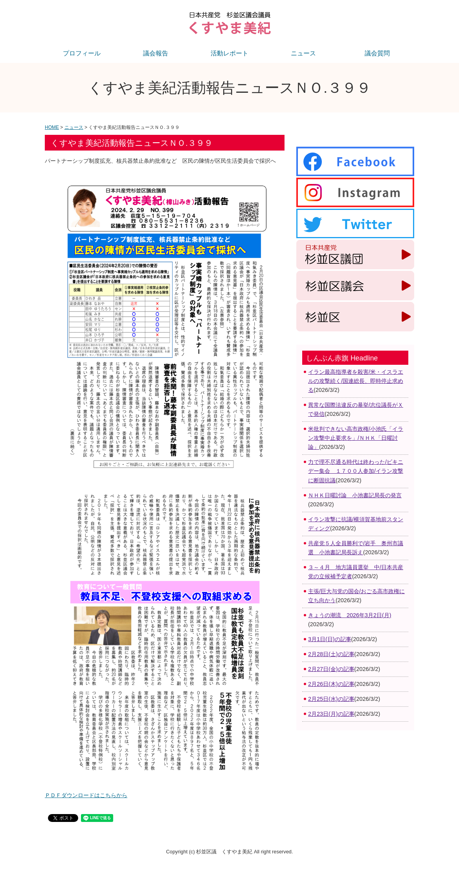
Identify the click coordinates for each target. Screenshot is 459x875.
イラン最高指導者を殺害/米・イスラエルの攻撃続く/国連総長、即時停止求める (355, 381)
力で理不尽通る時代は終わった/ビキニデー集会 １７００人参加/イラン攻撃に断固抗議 (355, 471)
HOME (52, 127)
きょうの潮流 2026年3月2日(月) (349, 615)
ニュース (303, 53)
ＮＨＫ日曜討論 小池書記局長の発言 (355, 495)
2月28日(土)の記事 (331, 654)
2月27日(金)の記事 (331, 669)
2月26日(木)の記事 (331, 684)
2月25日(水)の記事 (331, 699)
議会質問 (377, 53)
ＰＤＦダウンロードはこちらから (86, 795)
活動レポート (229, 53)
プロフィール (82, 53)
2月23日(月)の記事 (331, 714)
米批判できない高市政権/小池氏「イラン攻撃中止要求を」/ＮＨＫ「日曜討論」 (355, 438)
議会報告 (155, 53)
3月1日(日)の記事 (329, 639)
